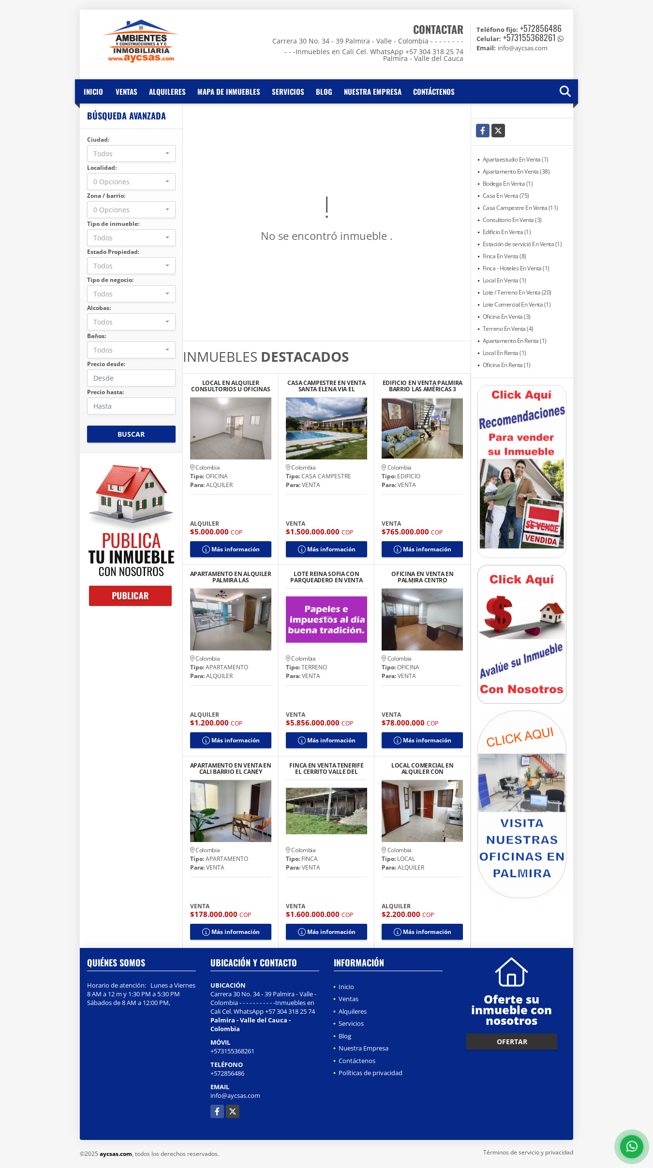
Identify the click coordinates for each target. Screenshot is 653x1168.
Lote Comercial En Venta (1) (517, 304)
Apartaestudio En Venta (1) (516, 159)
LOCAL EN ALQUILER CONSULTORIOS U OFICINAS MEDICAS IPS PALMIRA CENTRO (230, 386)
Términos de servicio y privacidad (528, 1152)
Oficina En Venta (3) (507, 316)
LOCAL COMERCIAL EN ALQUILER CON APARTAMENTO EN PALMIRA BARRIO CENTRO (422, 768)
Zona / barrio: (106, 196)
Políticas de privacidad (370, 1072)
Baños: (96, 336)
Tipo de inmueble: (113, 224)
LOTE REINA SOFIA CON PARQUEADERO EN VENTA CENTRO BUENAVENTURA (326, 577)
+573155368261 (529, 37)
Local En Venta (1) (504, 280)
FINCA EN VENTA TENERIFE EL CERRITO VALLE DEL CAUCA (326, 768)
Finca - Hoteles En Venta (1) (516, 268)
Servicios (288, 91)
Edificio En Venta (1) (507, 232)
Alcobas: (99, 308)
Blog (324, 91)
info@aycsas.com (235, 1095)
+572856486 (541, 28)
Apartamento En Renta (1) (515, 341)
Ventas (126, 91)
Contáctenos (434, 91)
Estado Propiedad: (113, 252)
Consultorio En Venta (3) (512, 220)
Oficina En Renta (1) (507, 365)
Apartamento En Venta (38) (516, 171)
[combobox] (131, 153)
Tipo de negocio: (110, 280)
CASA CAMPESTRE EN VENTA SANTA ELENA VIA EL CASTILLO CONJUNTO (326, 386)
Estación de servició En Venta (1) (522, 244)
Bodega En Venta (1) (508, 183)
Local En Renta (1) (504, 353)
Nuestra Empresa (372, 91)
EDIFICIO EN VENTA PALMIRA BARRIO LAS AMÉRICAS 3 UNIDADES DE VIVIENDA (423, 386)
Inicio (93, 91)
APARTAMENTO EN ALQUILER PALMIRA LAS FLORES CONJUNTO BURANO (230, 577)
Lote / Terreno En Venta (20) (517, 292)
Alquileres (167, 91)
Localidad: (102, 167)
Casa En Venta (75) (506, 196)
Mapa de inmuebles (228, 91)
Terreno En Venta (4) (508, 329)
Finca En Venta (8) (504, 256)
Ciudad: (98, 139)
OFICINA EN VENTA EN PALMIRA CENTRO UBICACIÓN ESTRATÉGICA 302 (422, 577)
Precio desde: (106, 364)
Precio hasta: (105, 392)
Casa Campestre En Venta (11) (520, 208)
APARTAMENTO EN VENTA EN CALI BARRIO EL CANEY (230, 768)
